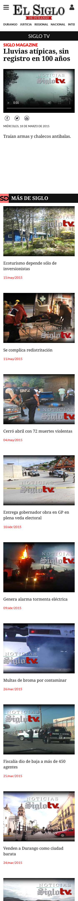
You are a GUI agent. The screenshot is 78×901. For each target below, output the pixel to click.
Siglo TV (39, 36)
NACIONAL (58, 24)
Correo (27, 116)
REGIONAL (41, 24)
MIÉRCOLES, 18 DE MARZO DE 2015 (26, 126)
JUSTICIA (26, 24)
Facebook (7, 116)
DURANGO (10, 24)
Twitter (17, 116)
